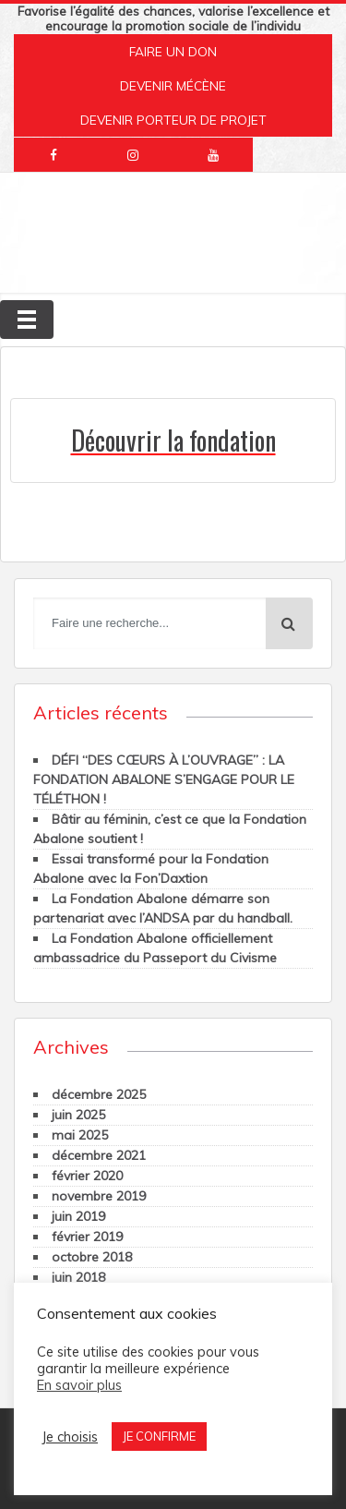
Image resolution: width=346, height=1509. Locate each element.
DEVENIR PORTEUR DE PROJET (173, 119)
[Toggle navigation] (27, 319)
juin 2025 (78, 1114)
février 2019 (87, 1236)
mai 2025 (80, 1135)
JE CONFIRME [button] (159, 1436)
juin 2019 (78, 1216)
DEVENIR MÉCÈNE (173, 85)
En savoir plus (79, 1385)
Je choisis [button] (70, 1437)
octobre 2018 (92, 1257)
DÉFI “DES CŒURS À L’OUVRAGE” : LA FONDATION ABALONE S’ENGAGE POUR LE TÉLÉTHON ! (163, 779)
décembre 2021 (99, 1155)
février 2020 (87, 1175)
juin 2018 (78, 1277)
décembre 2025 (99, 1094)
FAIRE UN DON (173, 51)
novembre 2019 (99, 1196)
